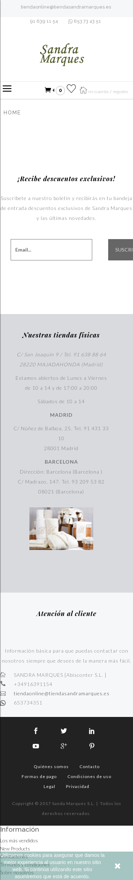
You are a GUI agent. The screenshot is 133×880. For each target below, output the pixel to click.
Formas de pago (39, 776)
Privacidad (77, 786)
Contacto (89, 766)
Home (12, 112)
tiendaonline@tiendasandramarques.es (66, 7)
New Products (15, 849)
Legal (49, 786)
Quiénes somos (51, 766)
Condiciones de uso (89, 776)
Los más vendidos (19, 840)
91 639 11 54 (44, 21)
